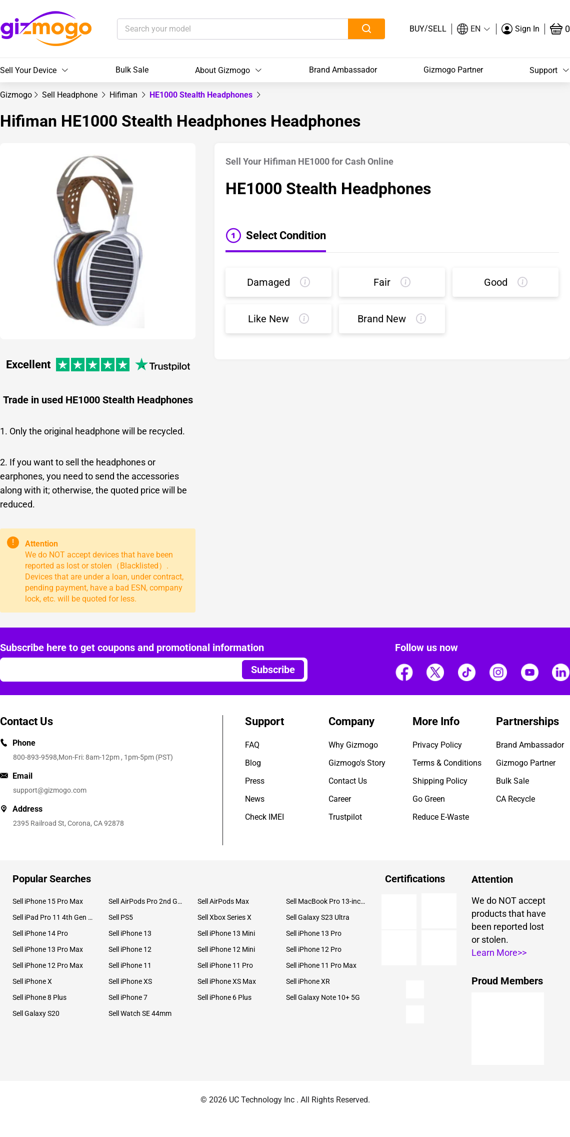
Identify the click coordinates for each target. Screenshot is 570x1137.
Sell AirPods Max (223, 901)
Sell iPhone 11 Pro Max (321, 965)
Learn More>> (499, 952)
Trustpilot (345, 817)
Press (254, 781)
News (254, 799)
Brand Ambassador (343, 70)
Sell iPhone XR (308, 981)
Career (339, 799)
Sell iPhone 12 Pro (314, 949)
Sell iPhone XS (130, 981)
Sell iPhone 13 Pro (314, 933)
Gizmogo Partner (453, 70)
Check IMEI (264, 817)
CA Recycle (515, 799)
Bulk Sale (132, 70)
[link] (16, 95)
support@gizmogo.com (49, 790)
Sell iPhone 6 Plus (225, 997)
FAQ (252, 745)
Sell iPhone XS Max (227, 981)
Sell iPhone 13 (130, 933)
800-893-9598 (35, 757)
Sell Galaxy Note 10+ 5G (323, 997)
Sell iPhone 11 (130, 965)
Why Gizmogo (353, 745)
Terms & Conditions (447, 763)
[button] (474, 29)
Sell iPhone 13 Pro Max (47, 949)
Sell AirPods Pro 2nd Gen (145, 901)
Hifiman (125, 95)
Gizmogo (16, 95)
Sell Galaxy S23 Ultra (318, 917)
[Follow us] (404, 673)
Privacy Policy (437, 745)
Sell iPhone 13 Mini (226, 933)
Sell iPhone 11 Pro (225, 965)
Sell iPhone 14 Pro (40, 933)
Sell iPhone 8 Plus (39, 997)
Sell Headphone (71, 95)
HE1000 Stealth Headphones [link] (202, 95)
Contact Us (347, 781)
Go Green (428, 799)
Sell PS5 (120, 917)
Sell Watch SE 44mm (140, 1013)
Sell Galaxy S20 (36, 1013)
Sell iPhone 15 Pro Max (47, 901)
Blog (253, 763)
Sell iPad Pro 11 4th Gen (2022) (53, 917)
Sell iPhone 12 (130, 949)
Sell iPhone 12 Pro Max (47, 965)
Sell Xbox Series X (225, 917)
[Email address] (116, 670)
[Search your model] (217, 29)
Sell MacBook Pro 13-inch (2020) (326, 901)
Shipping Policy (440, 781)
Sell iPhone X (32, 981)
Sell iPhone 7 (128, 997)
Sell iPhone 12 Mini (226, 949)
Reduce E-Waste (440, 817)
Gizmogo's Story (357, 763)
